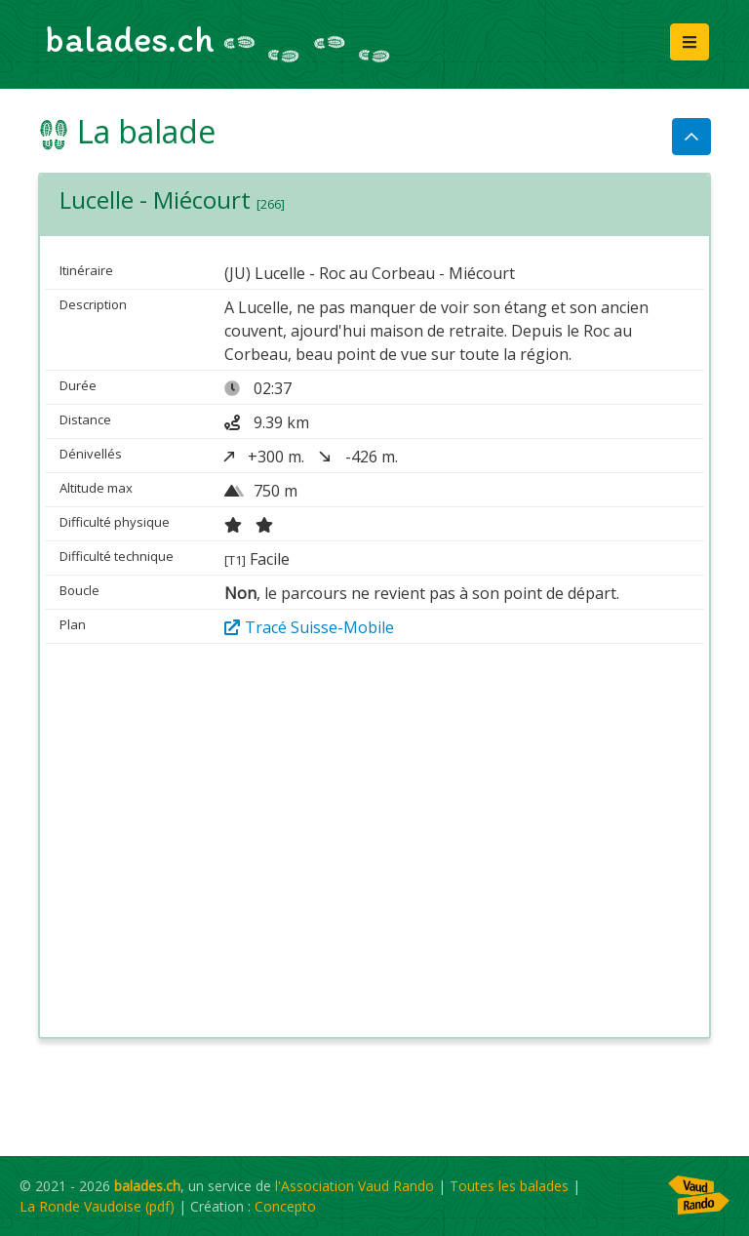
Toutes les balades (509, 1185)
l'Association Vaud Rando (354, 1185)
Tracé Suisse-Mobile (309, 627)
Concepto (285, 1206)
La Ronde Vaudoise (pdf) (97, 1206)
